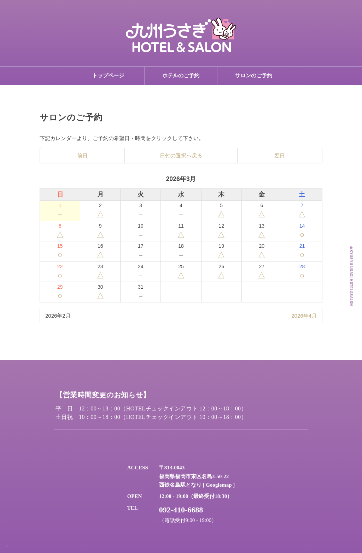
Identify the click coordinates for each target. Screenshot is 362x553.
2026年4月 (304, 316)
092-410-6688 (181, 509)
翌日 (279, 155)
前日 (82, 155)
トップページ (108, 75)
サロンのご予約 (253, 75)
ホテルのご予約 (180, 75)
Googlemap (219, 485)
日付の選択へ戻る (181, 155)
